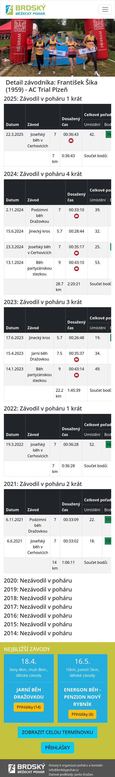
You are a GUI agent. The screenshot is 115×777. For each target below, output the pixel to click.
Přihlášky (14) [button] (29, 707)
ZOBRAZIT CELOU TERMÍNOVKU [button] (57, 732)
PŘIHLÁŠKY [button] (57, 747)
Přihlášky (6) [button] (82, 714)
